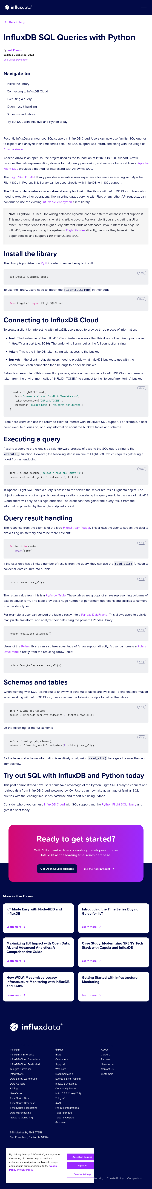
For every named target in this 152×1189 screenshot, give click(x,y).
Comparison (134, 1178)
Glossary (60, 1122)
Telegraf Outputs (64, 1117)
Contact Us (107, 1069)
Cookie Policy (115, 1178)
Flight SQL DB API (22, 177)
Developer (22, 60)
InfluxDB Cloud (54, 804)
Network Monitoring (21, 1117)
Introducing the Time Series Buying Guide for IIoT (110, 911)
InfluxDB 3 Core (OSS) (68, 1093)
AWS (58, 1103)
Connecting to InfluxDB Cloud (27, 91)
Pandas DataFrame (94, 614)
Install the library (18, 84)
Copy (141, 272)
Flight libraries (75, 230)
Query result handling (22, 106)
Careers (105, 1055)
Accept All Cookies (82, 1157)
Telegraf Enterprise (20, 1069)
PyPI (44, 263)
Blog (58, 1055)
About (104, 1050)
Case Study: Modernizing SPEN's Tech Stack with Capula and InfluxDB (112, 945)
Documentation (64, 1074)
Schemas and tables (21, 114)
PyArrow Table (56, 595)
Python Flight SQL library (119, 804)
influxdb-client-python (57, 202)
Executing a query (19, 99)
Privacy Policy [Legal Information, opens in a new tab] (25, 1170)
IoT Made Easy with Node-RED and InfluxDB (34, 911)
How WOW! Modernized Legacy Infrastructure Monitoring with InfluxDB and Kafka (38, 982)
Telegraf (60, 1098)
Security (98, 1178)
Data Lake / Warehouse (23, 1079)
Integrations (17, 1074)
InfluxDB (15, 1050)
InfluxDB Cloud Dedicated (25, 1064)
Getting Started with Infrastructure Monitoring (109, 979)
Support (60, 1064)
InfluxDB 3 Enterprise (22, 1055)
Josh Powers (14, 50)
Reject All (82, 1165)
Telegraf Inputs (63, 1113)
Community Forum (65, 1088)
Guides (59, 1050)
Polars (25, 646)
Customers (61, 1059)
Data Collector (18, 1084)
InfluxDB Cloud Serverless (25, 1059)
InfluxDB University (66, 1084)
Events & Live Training (68, 1079)
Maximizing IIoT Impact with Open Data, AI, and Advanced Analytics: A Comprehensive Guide (38, 947)
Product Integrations (67, 1108)
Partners (105, 1059)
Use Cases (10, 60)
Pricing (14, 1088)
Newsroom (107, 1064)
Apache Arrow (13, 149)
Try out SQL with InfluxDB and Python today (37, 121)
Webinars (60, 1069)
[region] (50, 1165)
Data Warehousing (20, 1113)
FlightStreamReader (76, 527)
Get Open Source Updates (57, 869)
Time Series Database (22, 1103)
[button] (143, 7)
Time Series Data (20, 1098)
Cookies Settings (82, 1174)
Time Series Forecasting (24, 1108)
